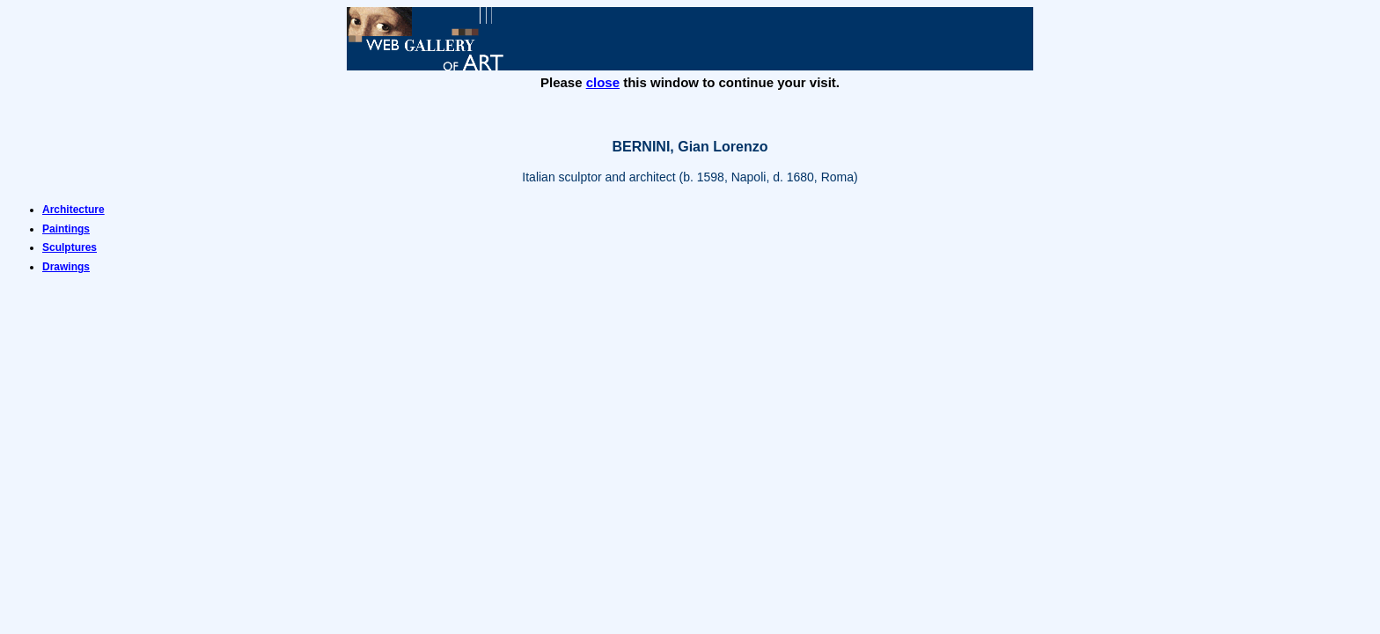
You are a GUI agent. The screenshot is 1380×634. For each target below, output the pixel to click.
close (603, 82)
